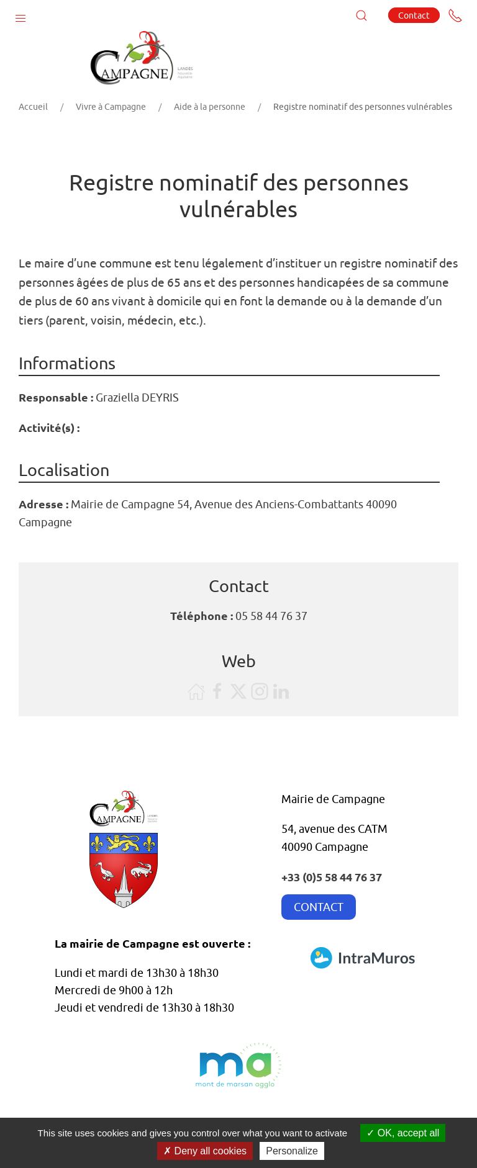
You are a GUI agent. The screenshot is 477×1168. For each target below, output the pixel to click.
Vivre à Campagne (111, 107)
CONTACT (318, 907)
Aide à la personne (209, 107)
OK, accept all (402, 1133)
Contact (414, 15)
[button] (20, 15)
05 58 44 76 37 (271, 615)
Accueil (33, 107)
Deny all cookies (205, 1151)
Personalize (292, 1151)
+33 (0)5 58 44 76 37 (331, 876)
